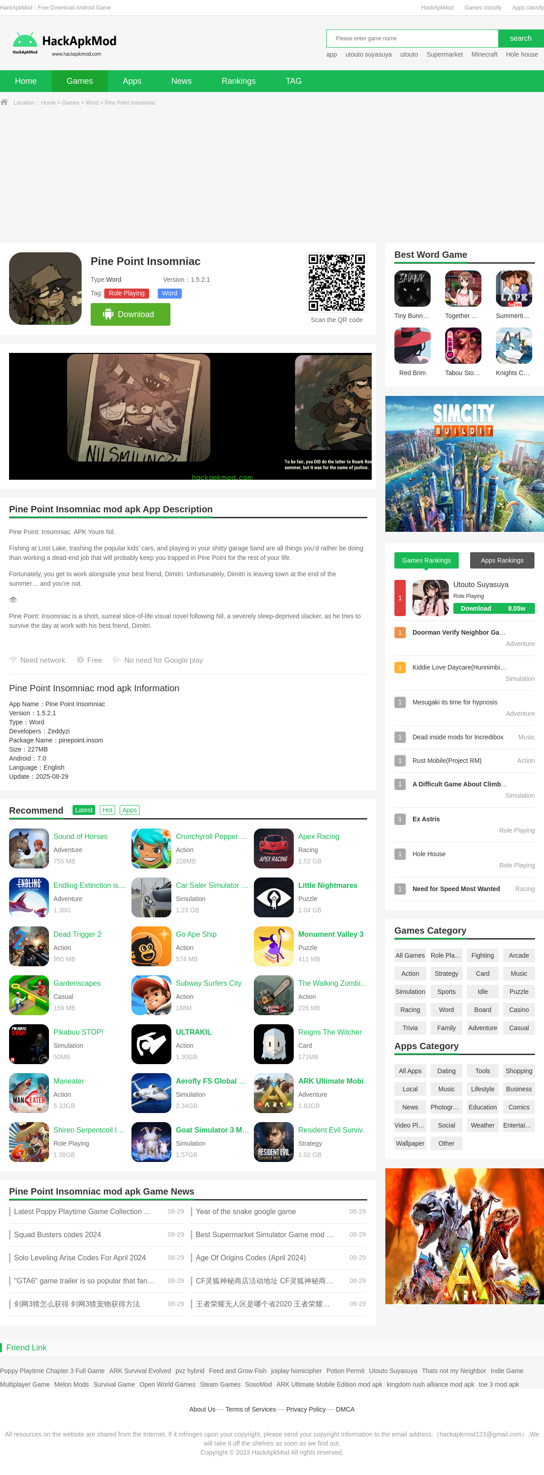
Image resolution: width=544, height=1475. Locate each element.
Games (80, 81)
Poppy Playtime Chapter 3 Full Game (52, 1370)
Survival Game (114, 1384)
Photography (446, 1107)
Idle (483, 991)
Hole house (523, 54)
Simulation (410, 991)
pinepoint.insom (81, 740)
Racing (410, 1009)
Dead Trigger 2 (77, 934)
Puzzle (519, 991)
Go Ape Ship (196, 934)
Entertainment (519, 1125)
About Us (202, 1409)
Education (483, 1107)
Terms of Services (251, 1409)
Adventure (482, 1028)
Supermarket (445, 54)
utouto (409, 54)
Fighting (482, 955)
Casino (519, 1009)
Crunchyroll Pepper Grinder (212, 836)
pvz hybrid (189, 1370)
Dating (446, 1071)
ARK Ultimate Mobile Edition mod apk (329, 1384)
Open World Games (167, 1384)
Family (446, 1028)
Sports (446, 991)
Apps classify (528, 8)
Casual (519, 1028)
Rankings (239, 81)
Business (519, 1089)
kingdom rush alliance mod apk (430, 1384)
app (331, 54)
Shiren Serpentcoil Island (90, 1130)
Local (410, 1089)
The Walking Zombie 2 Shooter (335, 983)
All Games (410, 955)
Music (519, 973)
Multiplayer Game (25, 1384)
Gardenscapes (77, 983)
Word (92, 103)
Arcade (519, 955)
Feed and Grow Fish (238, 1370)
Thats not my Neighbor (454, 1370)
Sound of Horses (80, 836)
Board (482, 1009)
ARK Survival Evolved (140, 1370)
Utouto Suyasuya (481, 584)
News (181, 81)
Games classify (483, 8)
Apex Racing (319, 836)
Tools (483, 1071)
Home (26, 81)
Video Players (410, 1125)
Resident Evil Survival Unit (335, 1130)
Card (483, 973)
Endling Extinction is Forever (90, 885)
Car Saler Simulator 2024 (212, 885)
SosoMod (258, 1384)
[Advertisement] (272, 175)
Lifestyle (482, 1089)
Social (446, 1125)
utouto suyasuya (368, 54)
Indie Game (507, 1370)
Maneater (68, 1081)
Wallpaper (410, 1143)
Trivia (410, 1028)
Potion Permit (345, 1370)
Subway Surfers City (209, 983)
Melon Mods (71, 1384)
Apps (132, 81)
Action (410, 973)
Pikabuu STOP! (78, 1032)
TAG (294, 81)
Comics (519, 1107)
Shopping (518, 1071)
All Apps (410, 1071)
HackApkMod (437, 8)
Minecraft (484, 54)
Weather (483, 1125)
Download (128, 314)
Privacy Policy (305, 1409)
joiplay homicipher (296, 1370)
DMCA (345, 1409)
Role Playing (127, 293)
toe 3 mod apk (499, 1384)
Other (446, 1143)
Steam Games (220, 1384)
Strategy (446, 973)
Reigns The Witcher (330, 1032)
